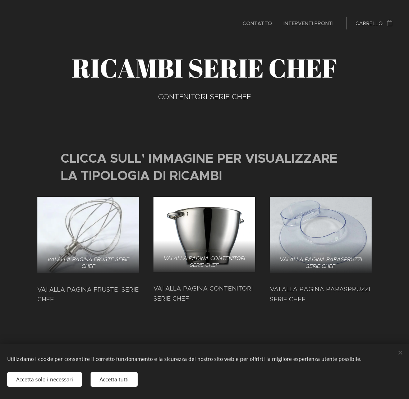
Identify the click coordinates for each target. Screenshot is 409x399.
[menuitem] (259, 23)
